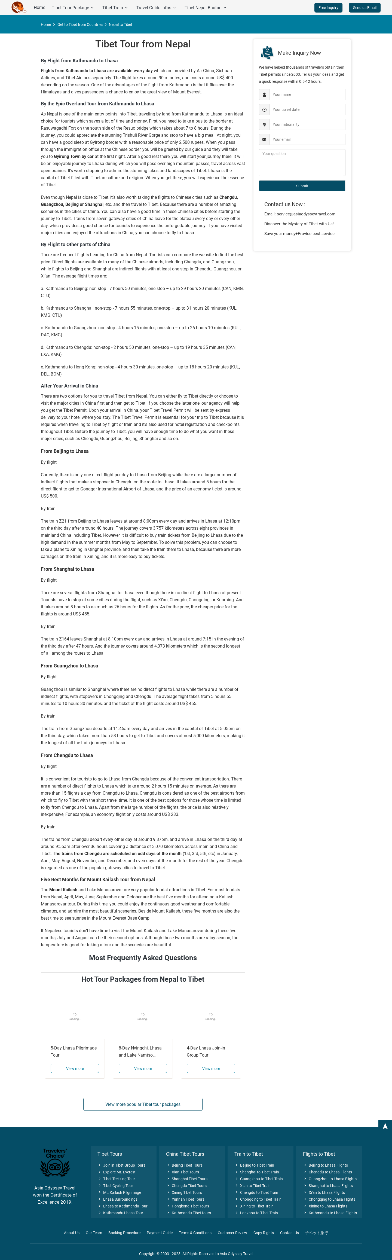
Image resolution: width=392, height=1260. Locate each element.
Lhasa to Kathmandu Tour (122, 1206)
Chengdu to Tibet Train (256, 1192)
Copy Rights (263, 1233)
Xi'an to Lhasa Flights (324, 1192)
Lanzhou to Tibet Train (256, 1213)
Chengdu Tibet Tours (186, 1185)
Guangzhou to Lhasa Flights (330, 1179)
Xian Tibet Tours (182, 1172)
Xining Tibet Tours (184, 1192)
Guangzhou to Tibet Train (258, 1179)
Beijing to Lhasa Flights (325, 1165)
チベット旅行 (316, 1233)
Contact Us (289, 1233)
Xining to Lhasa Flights (325, 1206)
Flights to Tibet (319, 1154)
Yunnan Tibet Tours (185, 1199)
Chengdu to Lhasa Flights (327, 1172)
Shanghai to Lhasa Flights (328, 1185)
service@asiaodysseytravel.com (306, 214)
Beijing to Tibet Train (254, 1165)
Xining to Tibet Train (254, 1206)
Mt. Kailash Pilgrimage (119, 1192)
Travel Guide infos (156, 7)
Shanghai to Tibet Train (256, 1172)
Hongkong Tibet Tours (187, 1206)
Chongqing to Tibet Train (257, 1199)
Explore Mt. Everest (116, 1172)
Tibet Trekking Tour (116, 1179)
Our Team (94, 1233)
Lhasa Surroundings (117, 1199)
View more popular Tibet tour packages (142, 1104)
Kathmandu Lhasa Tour (120, 1213)
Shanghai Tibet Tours (186, 1179)
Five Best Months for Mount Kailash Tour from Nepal (98, 879)
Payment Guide (160, 1233)
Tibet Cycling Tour (115, 1185)
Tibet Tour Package (73, 7)
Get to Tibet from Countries (80, 24)
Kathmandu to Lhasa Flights (330, 1213)
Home (39, 7)
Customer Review (232, 1233)
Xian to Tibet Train (252, 1185)
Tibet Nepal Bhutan (206, 7)
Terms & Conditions (195, 1233)
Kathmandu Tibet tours (188, 1213)
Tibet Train (115, 7)
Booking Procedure (124, 1233)
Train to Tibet (248, 1154)
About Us (71, 1233)
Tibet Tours (109, 1154)
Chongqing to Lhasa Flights (329, 1199)
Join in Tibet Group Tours (121, 1165)
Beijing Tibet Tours (184, 1165)
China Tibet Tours (185, 1154)
